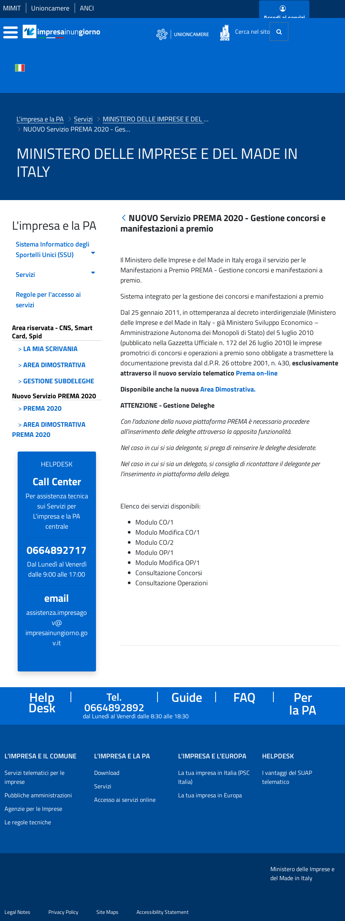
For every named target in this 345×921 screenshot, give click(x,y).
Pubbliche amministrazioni (38, 795)
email (56, 598)
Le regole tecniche (27, 822)
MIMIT (12, 8)
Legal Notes (17, 912)
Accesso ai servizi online (125, 799)
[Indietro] (123, 218)
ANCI (87, 8)
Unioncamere (50, 8)
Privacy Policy (63, 912)
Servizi (102, 786)
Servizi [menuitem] (56, 274)
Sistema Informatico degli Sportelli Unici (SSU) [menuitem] (56, 249)
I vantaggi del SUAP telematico (287, 777)
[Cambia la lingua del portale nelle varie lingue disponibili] (20, 67)
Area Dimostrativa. (228, 400)
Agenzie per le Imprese (33, 808)
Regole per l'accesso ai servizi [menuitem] (48, 299)
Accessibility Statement (162, 912)
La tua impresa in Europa (210, 795)
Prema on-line (257, 383)
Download (106, 772)
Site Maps (107, 912)
